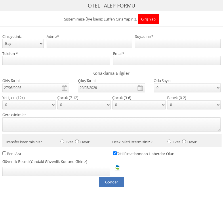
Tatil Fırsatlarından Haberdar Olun (145, 153)
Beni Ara (14, 153)
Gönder (111, 182)
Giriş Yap (148, 19)
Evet (69, 142)
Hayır (84, 142)
